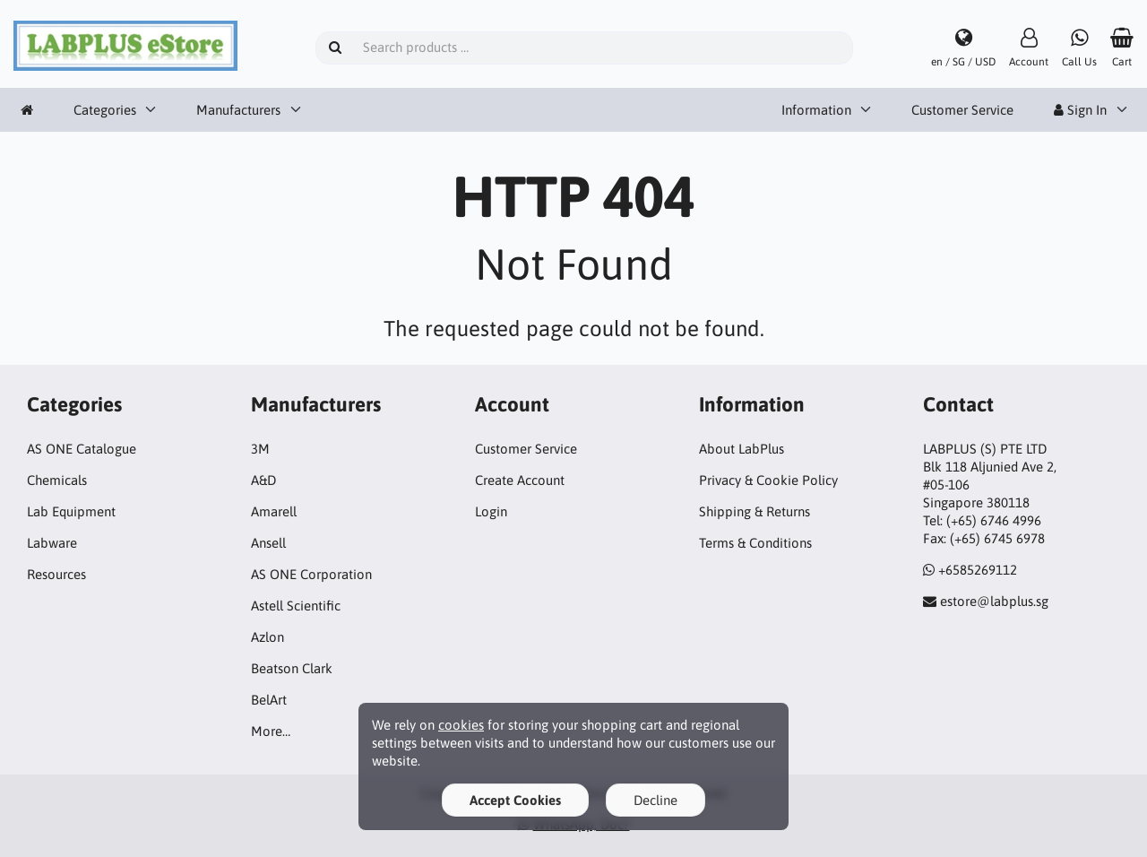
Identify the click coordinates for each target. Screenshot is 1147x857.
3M (260, 448)
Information (816, 109)
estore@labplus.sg (994, 601)
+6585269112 (977, 569)
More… (270, 731)
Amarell (274, 511)
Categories (104, 109)
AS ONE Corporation (311, 574)
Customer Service (962, 109)
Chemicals (57, 480)
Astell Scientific (296, 605)
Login (491, 511)
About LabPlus (741, 448)
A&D (263, 480)
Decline (655, 800)
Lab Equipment (71, 511)
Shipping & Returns (754, 511)
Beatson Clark (291, 668)
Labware (52, 542)
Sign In (1080, 109)
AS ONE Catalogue (81, 448)
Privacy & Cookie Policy (768, 480)
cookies (461, 724)
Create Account (520, 480)
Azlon (267, 637)
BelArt (269, 699)
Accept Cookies (515, 800)
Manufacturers (238, 109)
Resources (56, 574)
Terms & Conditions (755, 542)
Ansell (268, 542)
